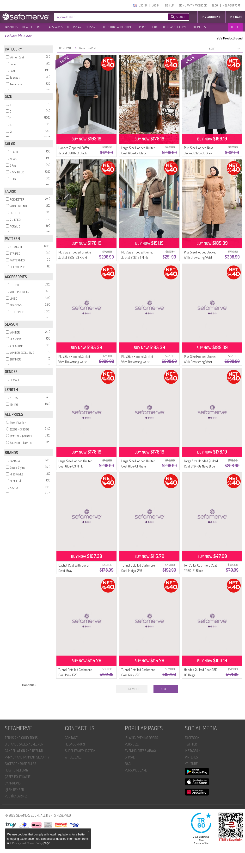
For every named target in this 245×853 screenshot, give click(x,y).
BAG (128, 764)
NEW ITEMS (11, 27)
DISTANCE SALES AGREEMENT (25, 744)
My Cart (236, 17)
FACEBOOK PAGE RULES (20, 764)
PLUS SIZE (91, 27)
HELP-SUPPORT (231, 5)
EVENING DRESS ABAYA (140, 751)
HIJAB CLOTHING (31, 27)
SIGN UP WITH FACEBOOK (193, 5)
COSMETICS (199, 27)
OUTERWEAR (74, 27)
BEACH (155, 27)
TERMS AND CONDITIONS (21, 738)
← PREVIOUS (131, 689)
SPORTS (142, 27)
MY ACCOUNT (211, 17)
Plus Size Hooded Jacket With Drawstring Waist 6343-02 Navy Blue (74, 361)
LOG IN (155, 5)
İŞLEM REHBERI (14, 790)
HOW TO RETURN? (16, 770)
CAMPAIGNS (13, 783)
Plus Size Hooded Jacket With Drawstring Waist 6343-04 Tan (200, 257)
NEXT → (166, 689)
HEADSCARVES (54, 27)
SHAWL (130, 757)
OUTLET (235, 27)
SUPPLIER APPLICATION (80, 751)
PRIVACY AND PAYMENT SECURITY (27, 757)
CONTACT (71, 738)
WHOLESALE (73, 757)
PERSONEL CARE (136, 770)
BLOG (215, 5)
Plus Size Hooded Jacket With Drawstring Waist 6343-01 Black (137, 361)
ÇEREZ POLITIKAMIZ (18, 777)
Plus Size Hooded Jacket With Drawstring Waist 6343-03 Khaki (200, 361)
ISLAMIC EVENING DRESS (141, 738)
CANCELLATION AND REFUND (24, 751)
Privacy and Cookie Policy (27, 843)
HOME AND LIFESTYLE (175, 27)
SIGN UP (169, 5)
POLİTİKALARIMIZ (16, 796)
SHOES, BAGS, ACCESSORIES (117, 27)
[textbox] (106, 17)
